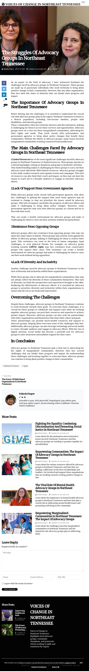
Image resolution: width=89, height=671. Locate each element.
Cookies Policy (70, 663)
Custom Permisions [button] (38, 667)
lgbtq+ (25, 366)
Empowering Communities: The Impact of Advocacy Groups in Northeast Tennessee (59, 454)
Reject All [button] (55, 667)
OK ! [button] (81, 663)
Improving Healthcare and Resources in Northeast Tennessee (21, 613)
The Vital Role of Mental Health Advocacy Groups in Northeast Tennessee (54, 488)
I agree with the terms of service (18, 584)
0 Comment (53, 69)
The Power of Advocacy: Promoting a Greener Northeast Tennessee (20, 627)
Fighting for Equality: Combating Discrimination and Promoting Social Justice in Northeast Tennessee (58, 426)
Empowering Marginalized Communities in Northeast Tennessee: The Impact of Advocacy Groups (58, 516)
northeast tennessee (11, 366)
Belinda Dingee (9, 69)
